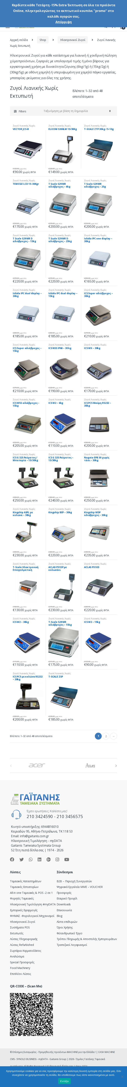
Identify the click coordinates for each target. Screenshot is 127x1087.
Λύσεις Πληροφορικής (23, 939)
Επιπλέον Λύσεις (20, 974)
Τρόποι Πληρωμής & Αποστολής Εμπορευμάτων (87, 939)
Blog (59, 916)
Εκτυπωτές (16, 933)
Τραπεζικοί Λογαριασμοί (72, 945)
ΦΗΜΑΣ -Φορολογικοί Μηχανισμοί (32, 916)
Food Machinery (20, 968)
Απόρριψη (63, 22)
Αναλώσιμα (17, 956)
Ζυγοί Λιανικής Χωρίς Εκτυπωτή (24, 126)
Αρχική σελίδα (19, 40)
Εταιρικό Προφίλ (67, 898)
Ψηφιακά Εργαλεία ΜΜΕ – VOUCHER (80, 887)
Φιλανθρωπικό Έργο (70, 933)
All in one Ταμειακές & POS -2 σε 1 (31, 893)
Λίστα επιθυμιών (67, 922)
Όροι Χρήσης (65, 927)
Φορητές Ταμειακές (22, 898)
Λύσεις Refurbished (22, 945)
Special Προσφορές (22, 962)
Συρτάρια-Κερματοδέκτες (25, 951)
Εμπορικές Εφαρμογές (23, 910)
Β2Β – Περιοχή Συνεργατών (74, 881)
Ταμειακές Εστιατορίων (24, 887)
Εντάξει (64, 1081)
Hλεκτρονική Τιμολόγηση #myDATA (33, 904)
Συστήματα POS (20, 927)
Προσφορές (64, 893)
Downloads (64, 904)
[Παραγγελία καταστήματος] (76, 111)
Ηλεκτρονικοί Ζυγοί (72, 40)
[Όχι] (122, 1077)
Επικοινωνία (64, 910)
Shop (43, 40)
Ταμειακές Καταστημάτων (25, 881)
